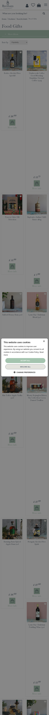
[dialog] (24, 357)
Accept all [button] (25, 360)
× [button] (44, 341)
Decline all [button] (25, 367)
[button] (24, 372)
